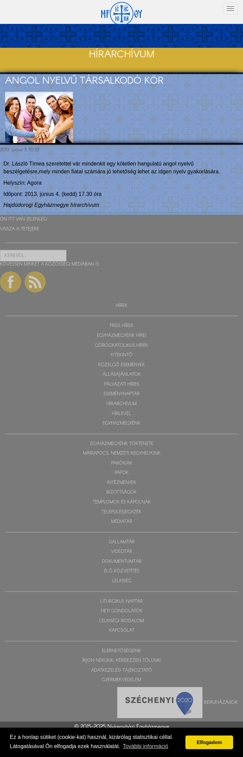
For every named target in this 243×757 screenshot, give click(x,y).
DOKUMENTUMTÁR (121, 561)
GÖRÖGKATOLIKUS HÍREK (121, 345)
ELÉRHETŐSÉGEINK (121, 651)
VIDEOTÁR (121, 551)
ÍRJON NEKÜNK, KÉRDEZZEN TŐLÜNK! (121, 660)
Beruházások (221, 702)
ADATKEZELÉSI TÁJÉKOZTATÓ (121, 670)
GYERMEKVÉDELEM (121, 680)
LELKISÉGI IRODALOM (121, 621)
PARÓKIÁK (121, 463)
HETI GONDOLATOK (121, 611)
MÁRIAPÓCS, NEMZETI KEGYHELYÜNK (122, 453)
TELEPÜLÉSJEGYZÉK (121, 512)
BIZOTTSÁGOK (121, 492)
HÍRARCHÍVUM (121, 404)
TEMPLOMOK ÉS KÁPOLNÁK (122, 502)
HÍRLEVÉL (121, 414)
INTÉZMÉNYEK (121, 483)
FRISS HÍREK (122, 326)
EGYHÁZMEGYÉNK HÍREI (121, 335)
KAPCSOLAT (121, 630)
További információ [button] (145, 746)
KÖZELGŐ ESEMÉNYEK (121, 365)
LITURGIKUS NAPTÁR (121, 601)
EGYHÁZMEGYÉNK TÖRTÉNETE (121, 444)
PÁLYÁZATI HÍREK (121, 384)
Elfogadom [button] (209, 742)
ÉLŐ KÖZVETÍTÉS (121, 571)
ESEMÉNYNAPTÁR (122, 394)
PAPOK (121, 473)
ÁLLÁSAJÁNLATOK (122, 374)
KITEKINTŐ (122, 355)
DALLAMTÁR (122, 542)
